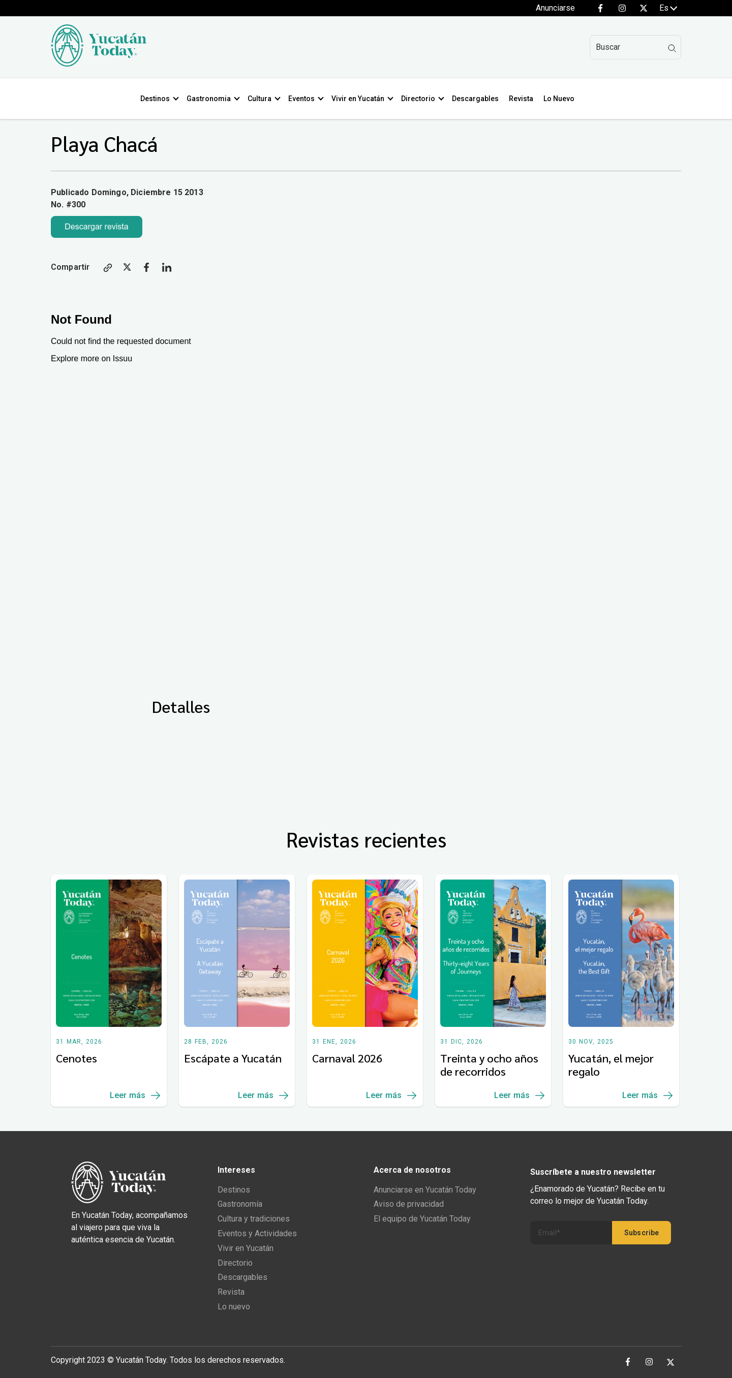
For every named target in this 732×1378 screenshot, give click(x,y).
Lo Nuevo (560, 99)
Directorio (420, 99)
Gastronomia (211, 99)
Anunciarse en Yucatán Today (425, 1190)
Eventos (303, 99)
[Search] (635, 47)
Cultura (261, 99)
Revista (523, 99)
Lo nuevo (234, 1306)
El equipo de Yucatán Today (422, 1219)
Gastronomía (240, 1204)
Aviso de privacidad (409, 1204)
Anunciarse (555, 8)
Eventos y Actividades (257, 1233)
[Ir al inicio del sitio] (98, 64)
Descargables (477, 99)
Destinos (157, 99)
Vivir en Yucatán (359, 99)
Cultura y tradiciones (254, 1219)
